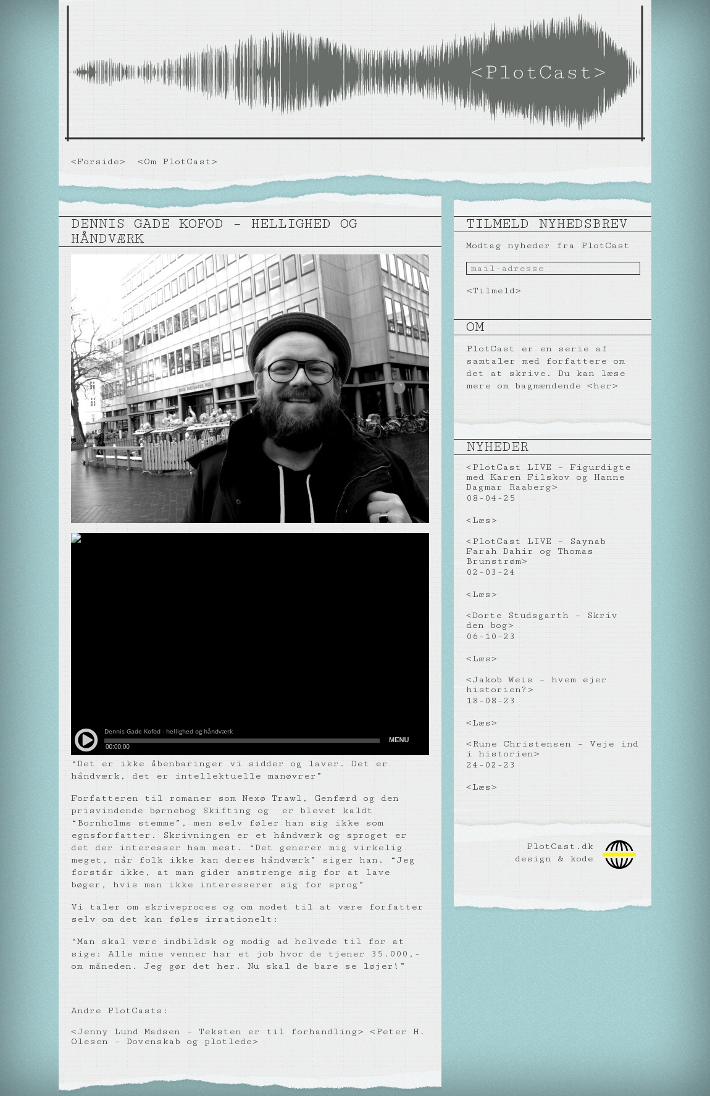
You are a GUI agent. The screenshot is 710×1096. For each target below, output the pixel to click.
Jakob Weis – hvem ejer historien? (536, 684)
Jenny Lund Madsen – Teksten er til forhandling (217, 1031)
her (602, 385)
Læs (481, 520)
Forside (98, 161)
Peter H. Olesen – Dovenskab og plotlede (248, 1036)
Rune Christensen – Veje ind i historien (552, 748)
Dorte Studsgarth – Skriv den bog (541, 620)
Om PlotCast (177, 161)
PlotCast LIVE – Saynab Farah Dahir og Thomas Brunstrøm (536, 551)
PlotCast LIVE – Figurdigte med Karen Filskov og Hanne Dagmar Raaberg (548, 477)
